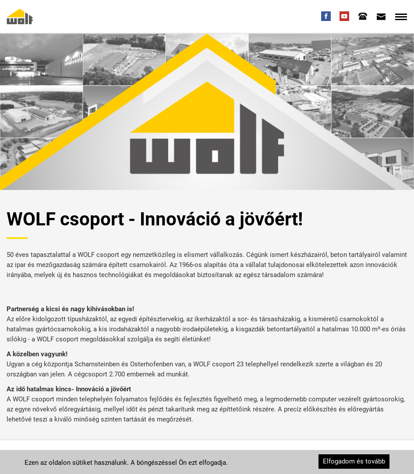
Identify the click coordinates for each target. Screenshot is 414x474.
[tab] (363, 16)
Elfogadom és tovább (354, 461)
